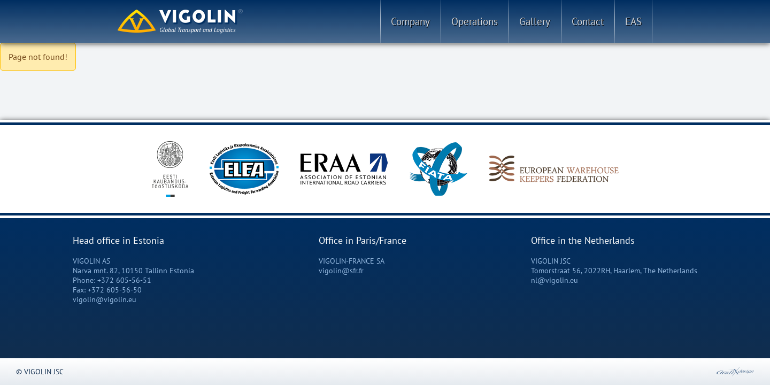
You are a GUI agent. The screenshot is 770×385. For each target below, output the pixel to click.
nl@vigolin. (550, 280)
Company (410, 21)
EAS (633, 21)
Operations (474, 21)
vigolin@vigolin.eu (104, 299)
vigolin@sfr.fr (341, 270)
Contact (588, 21)
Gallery (534, 21)
